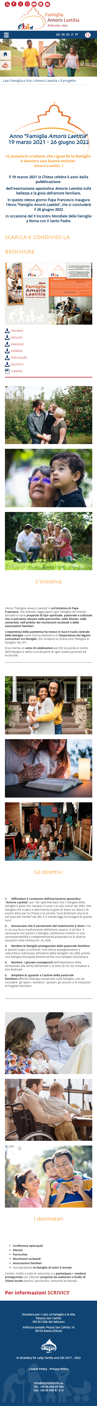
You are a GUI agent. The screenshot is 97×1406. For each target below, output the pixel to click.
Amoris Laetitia (46, 80)
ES (67, 34)
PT (76, 34)
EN (58, 34)
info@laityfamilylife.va (48, 1383)
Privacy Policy (59, 1369)
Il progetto (68, 80)
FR (63, 34)
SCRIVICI (58, 1292)
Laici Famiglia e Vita (17, 80)
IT (72, 34)
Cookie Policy (38, 1369)
